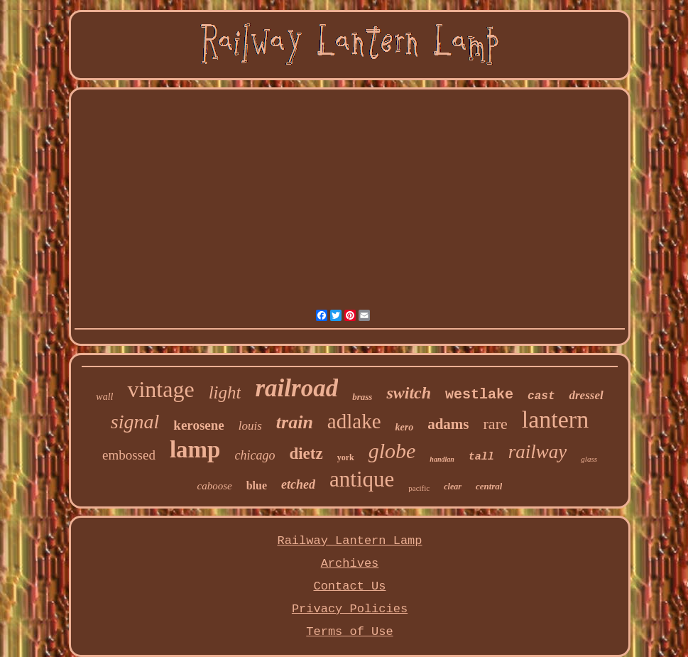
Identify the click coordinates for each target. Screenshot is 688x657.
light (225, 392)
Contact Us (349, 586)
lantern (555, 419)
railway (537, 451)
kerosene (198, 425)
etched (298, 484)
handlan (442, 459)
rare (496, 424)
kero (404, 427)
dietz (305, 453)
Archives (350, 563)
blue (256, 485)
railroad (296, 388)
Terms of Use (349, 632)
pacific (419, 488)
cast (541, 396)
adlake (354, 421)
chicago (254, 455)
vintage (160, 389)
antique (361, 479)
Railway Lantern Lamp (349, 541)
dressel (586, 395)
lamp (195, 449)
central (489, 486)
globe (392, 450)
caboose (214, 486)
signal (135, 422)
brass (362, 396)
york (345, 457)
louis (250, 426)
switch (408, 393)
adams (448, 424)
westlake (479, 394)
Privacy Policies (350, 609)
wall (104, 396)
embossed (128, 454)
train (294, 422)
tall (481, 457)
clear (453, 487)
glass (589, 459)
